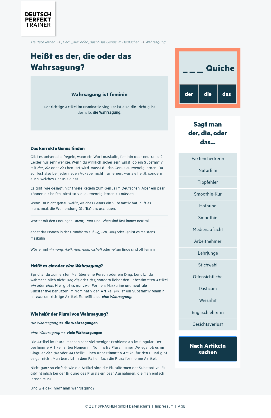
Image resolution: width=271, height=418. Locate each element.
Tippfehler (208, 182)
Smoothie (207, 218)
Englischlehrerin (208, 312)
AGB (182, 406)
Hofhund (208, 206)
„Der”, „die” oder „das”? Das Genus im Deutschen (100, 42)
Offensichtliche (208, 277)
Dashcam (208, 288)
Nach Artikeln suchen (208, 349)
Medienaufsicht (208, 229)
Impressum (164, 406)
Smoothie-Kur (208, 194)
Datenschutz (140, 406)
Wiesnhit (208, 300)
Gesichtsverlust (207, 324)
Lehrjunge (208, 253)
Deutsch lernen (43, 42)
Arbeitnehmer (207, 241)
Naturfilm (208, 170)
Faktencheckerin (208, 159)
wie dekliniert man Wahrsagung (66, 388)
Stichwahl (207, 265)
